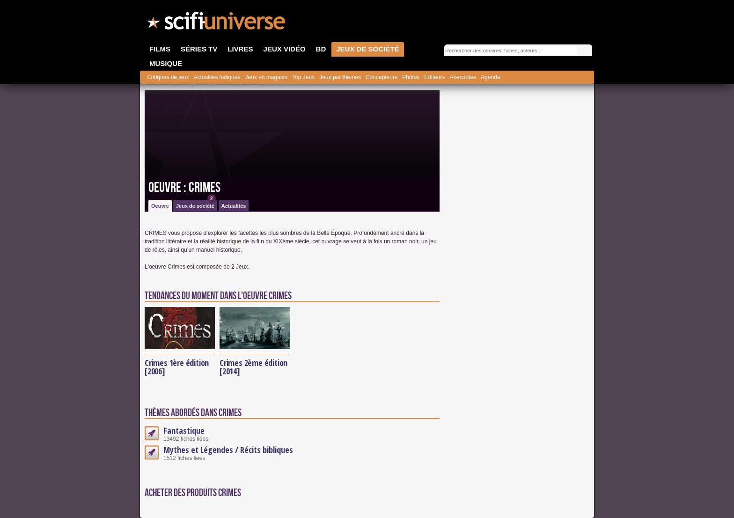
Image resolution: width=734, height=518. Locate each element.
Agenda (490, 77)
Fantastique (184, 430)
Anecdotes (462, 77)
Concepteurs (381, 77)
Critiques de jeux (168, 77)
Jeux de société (196, 204)
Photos (410, 77)
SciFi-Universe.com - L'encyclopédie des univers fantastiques (217, 23)
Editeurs (434, 77)
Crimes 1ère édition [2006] (177, 366)
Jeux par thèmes (340, 77)
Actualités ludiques (216, 77)
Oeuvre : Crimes (184, 187)
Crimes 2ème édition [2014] (253, 366)
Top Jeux (303, 77)
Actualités (233, 206)
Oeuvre (160, 206)
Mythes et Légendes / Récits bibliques (228, 449)
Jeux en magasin (266, 77)
